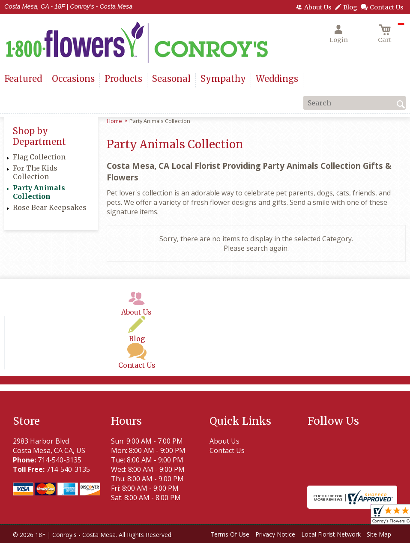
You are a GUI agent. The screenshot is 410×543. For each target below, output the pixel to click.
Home (114, 121)
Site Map (379, 534)
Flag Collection (39, 157)
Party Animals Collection (39, 192)
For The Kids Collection (35, 172)
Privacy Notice (275, 534)
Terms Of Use (229, 534)
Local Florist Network (331, 534)
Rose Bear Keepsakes (50, 207)
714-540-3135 (59, 460)
